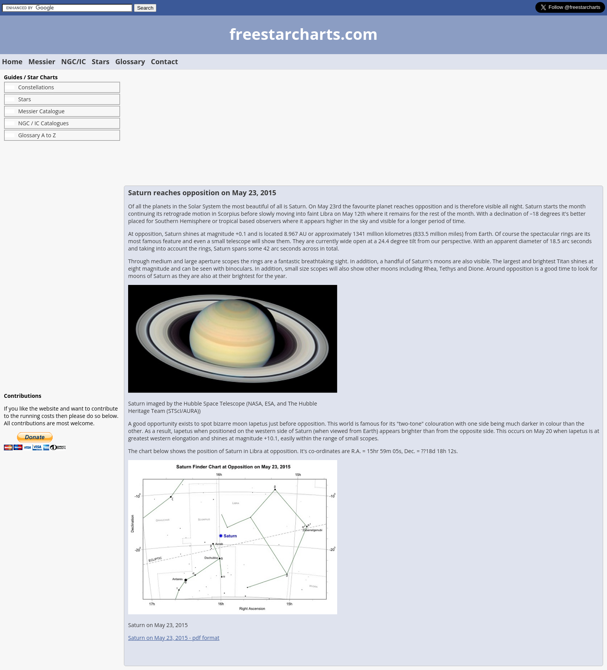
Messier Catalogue (41, 111)
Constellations (36, 87)
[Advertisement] (62, 266)
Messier (41, 61)
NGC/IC (73, 61)
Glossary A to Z (37, 135)
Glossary (130, 61)
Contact (164, 61)
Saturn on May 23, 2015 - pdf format (173, 637)
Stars (101, 61)
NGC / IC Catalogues (43, 123)
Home (12, 61)
